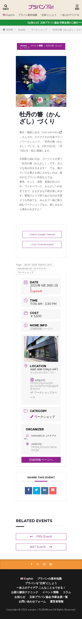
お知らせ (19, 596)
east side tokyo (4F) (38, 265)
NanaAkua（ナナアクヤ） (33, 268)
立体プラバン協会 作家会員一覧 (48, 596)
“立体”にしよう (48, 14)
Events (21, 29)
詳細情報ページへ (41, 328)
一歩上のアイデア (69, 14)
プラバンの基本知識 (49, 578)
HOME (9, 29)
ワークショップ (39, 29)
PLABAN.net (46, 609)
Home (23, 45)
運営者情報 (56, 601)
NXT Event (41, 547)
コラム (67, 592)
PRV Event (41, 536)
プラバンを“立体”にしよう (41, 583)
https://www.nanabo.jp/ (44, 448)
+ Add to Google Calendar (42, 234)
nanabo (32, 609)
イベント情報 (37, 45)
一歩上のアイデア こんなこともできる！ (41, 587)
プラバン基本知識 (27, 14)
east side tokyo (50, 132)
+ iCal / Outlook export (42, 244)
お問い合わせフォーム (32, 601)
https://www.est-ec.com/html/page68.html (44, 386)
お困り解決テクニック (24, 592)
